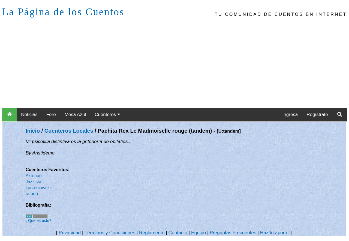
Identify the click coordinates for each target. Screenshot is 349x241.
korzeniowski (38, 187)
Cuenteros (107, 114)
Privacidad (70, 232)
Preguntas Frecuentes (233, 232)
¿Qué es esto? (39, 220)
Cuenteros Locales (68, 131)
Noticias (29, 114)
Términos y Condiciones (110, 232)
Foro (51, 114)
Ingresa (290, 114)
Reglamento (151, 232)
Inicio (33, 131)
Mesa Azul (75, 114)
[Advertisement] (174, 67)
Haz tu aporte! (275, 232)
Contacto (178, 232)
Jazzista (33, 181)
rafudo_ (33, 193)
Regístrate (317, 114)
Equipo (198, 232)
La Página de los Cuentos (63, 12)
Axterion (34, 175)
